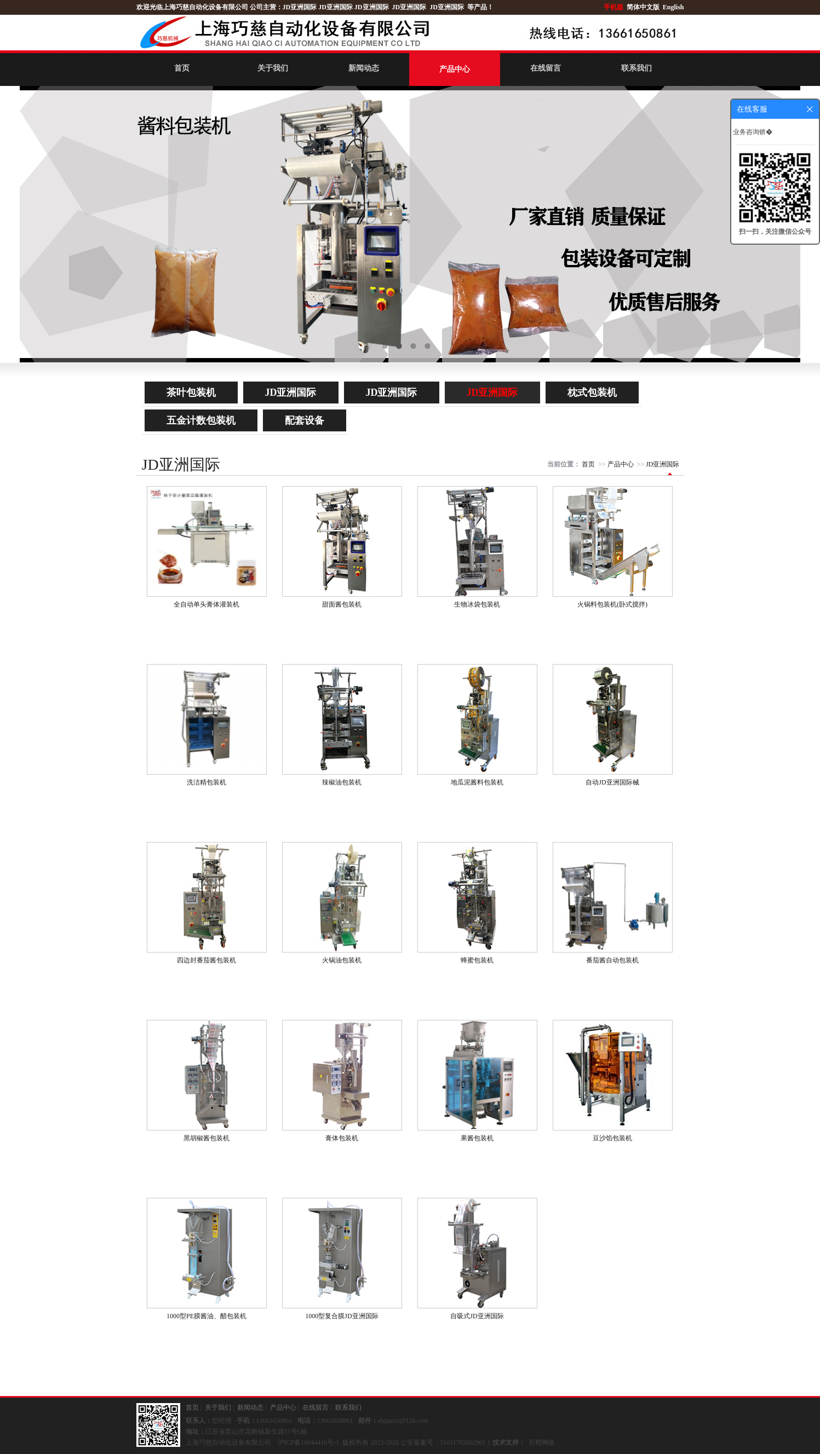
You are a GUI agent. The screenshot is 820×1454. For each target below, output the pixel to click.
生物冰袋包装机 (477, 604)
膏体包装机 (341, 1138)
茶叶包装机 (191, 392)
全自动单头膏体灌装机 (206, 604)
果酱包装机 (477, 1138)
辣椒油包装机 (342, 782)
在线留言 (545, 68)
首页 (182, 68)
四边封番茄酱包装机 (206, 960)
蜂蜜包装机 (477, 960)
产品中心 (454, 69)
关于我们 (272, 68)
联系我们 (636, 68)
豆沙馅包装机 (612, 1138)
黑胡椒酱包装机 (207, 1138)
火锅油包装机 (342, 960)
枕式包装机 (592, 392)
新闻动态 (363, 68)
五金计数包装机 (201, 420)
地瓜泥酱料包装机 (477, 782)
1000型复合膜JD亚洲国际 (341, 1316)
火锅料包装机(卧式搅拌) (612, 604)
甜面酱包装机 (342, 604)
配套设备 (304, 420)
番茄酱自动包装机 (612, 960)
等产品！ (480, 7)
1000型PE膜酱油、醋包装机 (206, 1316)
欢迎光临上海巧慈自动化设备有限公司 (192, 7)
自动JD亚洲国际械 (612, 782)
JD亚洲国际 (300, 7)
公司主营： (266, 7)
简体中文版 (644, 7)
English (673, 7)
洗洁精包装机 (206, 782)
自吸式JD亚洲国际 (476, 1316)
